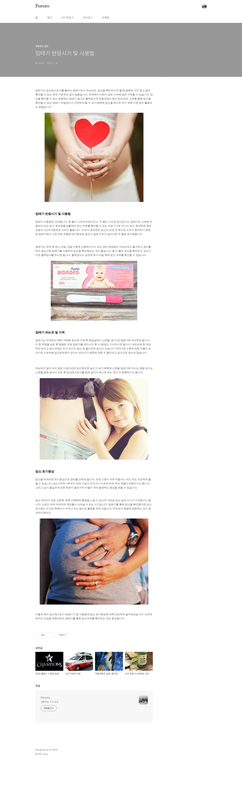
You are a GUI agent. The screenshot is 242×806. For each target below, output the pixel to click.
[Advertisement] (94, 516)
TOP (204, 795)
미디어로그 (67, 17)
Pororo (42, 6)
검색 (197, 6)
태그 (49, 17)
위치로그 (88, 17)
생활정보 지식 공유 (49, 746)
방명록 (105, 17)
